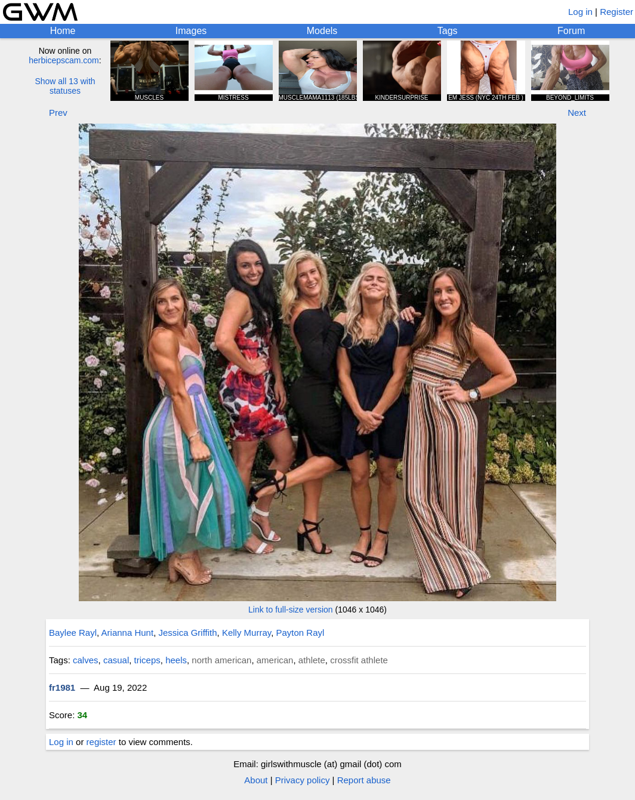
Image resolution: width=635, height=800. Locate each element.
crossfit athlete (359, 660)
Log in (580, 12)
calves (85, 660)
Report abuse (364, 780)
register (101, 742)
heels (176, 660)
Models (322, 31)
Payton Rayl (300, 632)
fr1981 (62, 687)
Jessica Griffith (187, 632)
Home (63, 31)
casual (116, 660)
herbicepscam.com (64, 60)
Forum (571, 31)
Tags (447, 31)
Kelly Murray (246, 632)
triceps (147, 660)
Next (577, 112)
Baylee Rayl (73, 632)
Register (616, 12)
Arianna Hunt (127, 632)
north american (221, 660)
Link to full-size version (290, 609)
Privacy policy (302, 780)
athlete (311, 660)
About (255, 780)
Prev (58, 112)
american (275, 660)
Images (190, 31)
